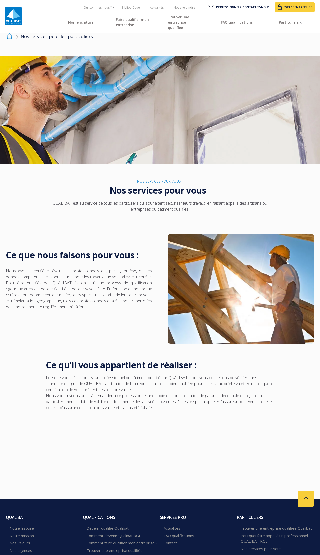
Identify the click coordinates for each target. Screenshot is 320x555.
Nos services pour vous (261, 548)
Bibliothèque (131, 8)
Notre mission (22, 535)
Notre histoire (22, 528)
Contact (170, 543)
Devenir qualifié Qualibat (108, 528)
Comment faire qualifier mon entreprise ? (122, 543)
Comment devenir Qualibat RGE (114, 535)
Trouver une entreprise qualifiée (115, 550)
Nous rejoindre (184, 8)
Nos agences (21, 550)
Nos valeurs (20, 543)
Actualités (157, 8)
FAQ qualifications (179, 535)
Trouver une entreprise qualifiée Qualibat (276, 528)
